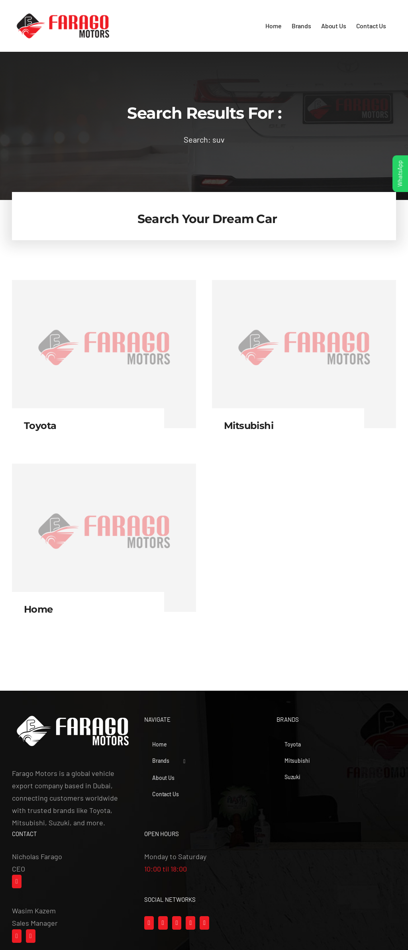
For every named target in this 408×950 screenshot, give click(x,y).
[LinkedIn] (204, 923)
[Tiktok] (177, 923)
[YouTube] (190, 923)
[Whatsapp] (17, 936)
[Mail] (17, 881)
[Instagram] (163, 923)
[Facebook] (149, 923)
